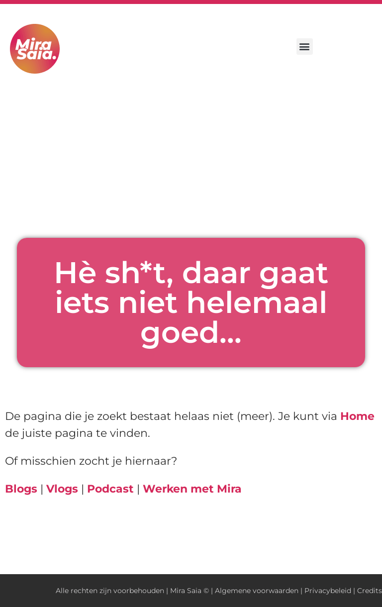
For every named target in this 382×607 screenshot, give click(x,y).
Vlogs (62, 489)
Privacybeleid (327, 590)
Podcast (110, 489)
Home (357, 416)
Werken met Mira (192, 489)
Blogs (21, 489)
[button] (304, 46)
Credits (369, 590)
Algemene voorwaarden (256, 590)
